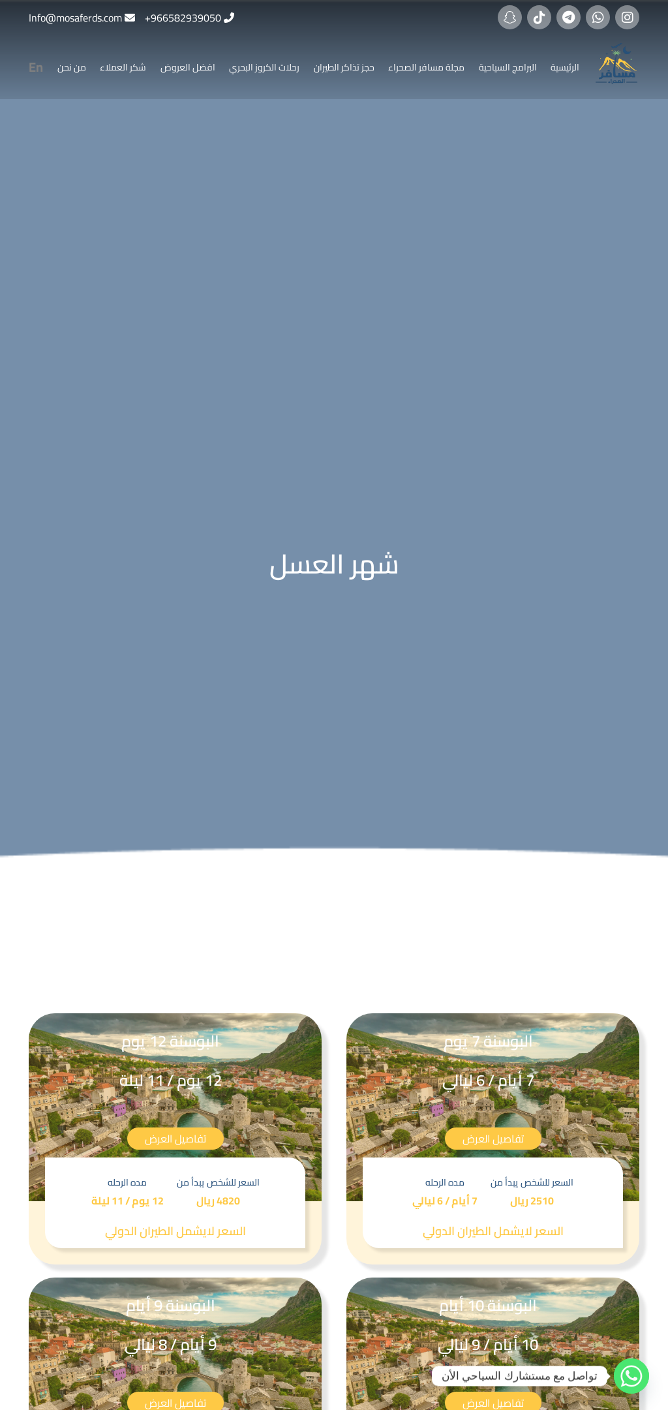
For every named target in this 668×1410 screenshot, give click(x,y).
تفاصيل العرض (493, 1138)
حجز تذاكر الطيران (344, 67)
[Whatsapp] (631, 1376)
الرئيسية (565, 67)
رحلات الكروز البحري (264, 67)
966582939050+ (183, 17)
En (36, 67)
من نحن (71, 67)
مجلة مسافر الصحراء (426, 67)
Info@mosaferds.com (75, 17)
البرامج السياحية (508, 67)
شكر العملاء (123, 67)
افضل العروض (187, 67)
